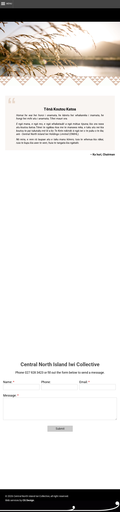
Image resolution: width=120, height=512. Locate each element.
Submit (60, 428)
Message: (10, 395)
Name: (8, 382)
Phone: (46, 382)
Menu (9, 3)
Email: (83, 382)
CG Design (28, 500)
